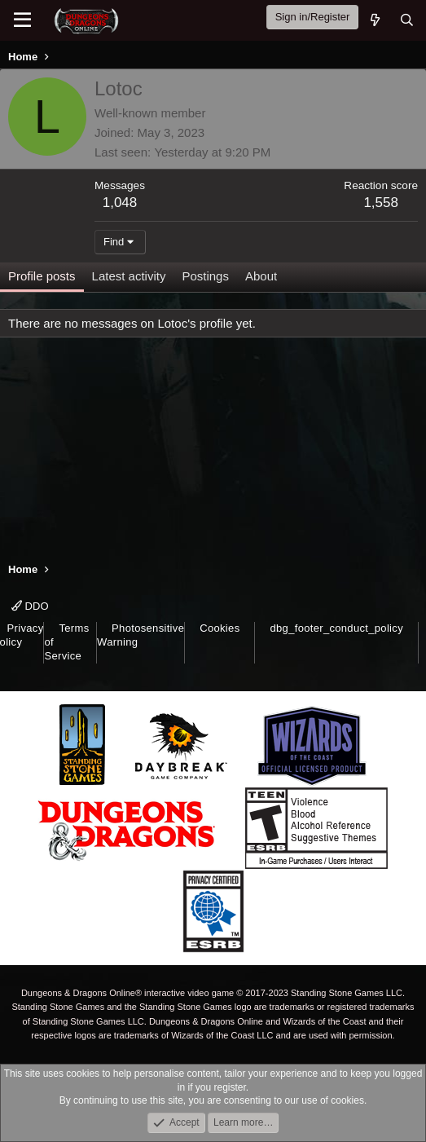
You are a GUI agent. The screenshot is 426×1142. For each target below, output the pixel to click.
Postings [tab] (205, 276)
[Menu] (22, 20)
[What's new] (374, 20)
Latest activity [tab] (129, 276)
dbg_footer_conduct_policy (336, 628)
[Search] (407, 20)
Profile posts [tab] (42, 276)
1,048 (120, 202)
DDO (30, 606)
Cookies (219, 628)
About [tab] (261, 276)
